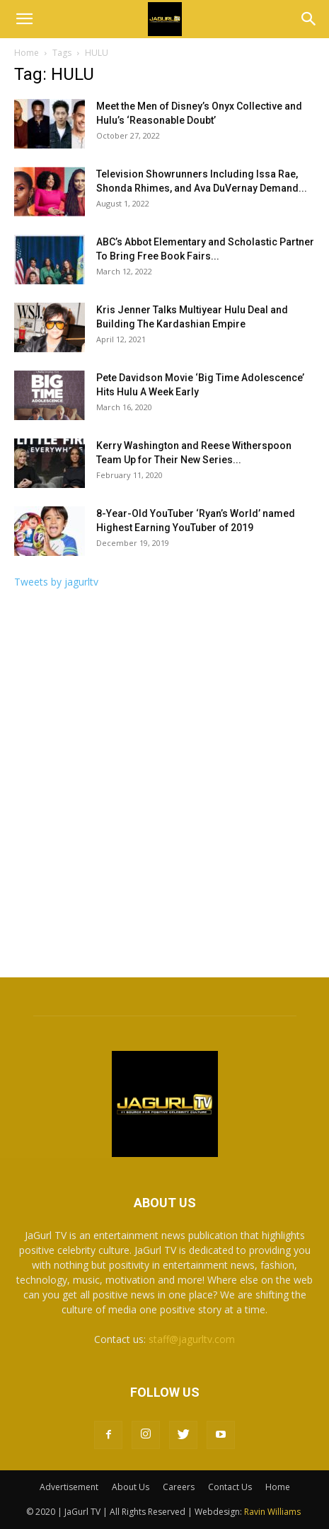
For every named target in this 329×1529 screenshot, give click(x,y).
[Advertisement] (164, 787)
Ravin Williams (273, 1512)
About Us (130, 1487)
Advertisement (69, 1487)
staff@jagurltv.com (192, 1339)
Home (26, 53)
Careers (179, 1487)
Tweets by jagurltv (56, 581)
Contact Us (230, 1487)
